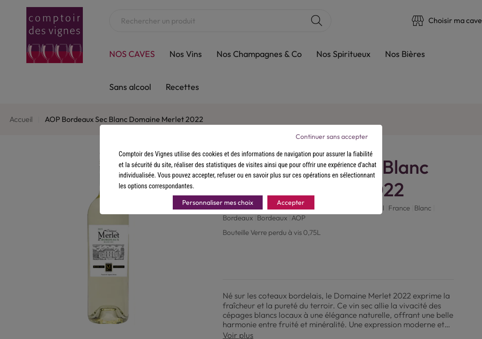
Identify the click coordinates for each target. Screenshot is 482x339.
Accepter (291, 202)
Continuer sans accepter (332, 136)
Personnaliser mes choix (217, 202)
